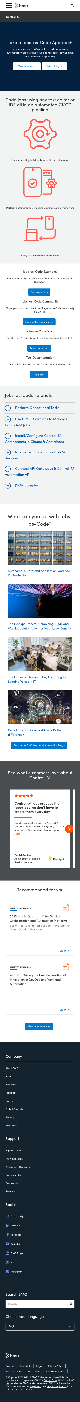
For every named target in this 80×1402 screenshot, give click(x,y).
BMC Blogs (14, 1253)
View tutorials (26, 66)
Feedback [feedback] (11, 1092)
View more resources (39, 1026)
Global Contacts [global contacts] (14, 1109)
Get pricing (53, 66)
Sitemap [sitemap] (10, 1117)
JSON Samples (26, 485)
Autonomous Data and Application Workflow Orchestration (40, 554)
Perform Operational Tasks (36, 407)
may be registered (56, 1386)
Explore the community (38, 321)
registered (35, 1386)
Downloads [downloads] (12, 1183)
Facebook (13, 1235)
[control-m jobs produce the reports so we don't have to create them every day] (40, 829)
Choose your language (25, 1316)
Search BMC (16, 1294)
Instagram (14, 1272)
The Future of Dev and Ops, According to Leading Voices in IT (40, 660)
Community (14, 1216)
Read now (38, 374)
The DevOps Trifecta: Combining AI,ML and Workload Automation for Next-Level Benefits (40, 607)
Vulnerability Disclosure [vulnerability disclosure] (18, 1166)
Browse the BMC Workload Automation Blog (38, 745)
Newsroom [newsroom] (11, 1125)
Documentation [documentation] (14, 1175)
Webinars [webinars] (11, 1084)
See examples (38, 292)
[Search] (72, 5)
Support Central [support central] (14, 1150)
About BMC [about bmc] (12, 1068)
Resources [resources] (11, 1191)
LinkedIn (13, 1225)
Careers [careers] (10, 1101)
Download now (38, 348)
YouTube (13, 1244)
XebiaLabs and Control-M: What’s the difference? (40, 713)
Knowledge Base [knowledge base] (15, 1158)
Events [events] (9, 1076)
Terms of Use (50, 1380)
